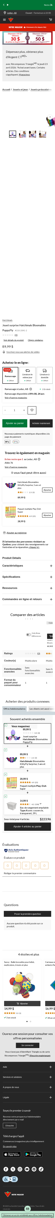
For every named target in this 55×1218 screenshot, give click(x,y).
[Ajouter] (47, 490)
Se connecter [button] (27, 1045)
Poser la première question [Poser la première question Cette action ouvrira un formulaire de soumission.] (27, 913)
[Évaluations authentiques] (16, 850)
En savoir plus (10, 1146)
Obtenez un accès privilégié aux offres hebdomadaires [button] (27, 1215)
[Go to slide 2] (22, 134)
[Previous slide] (3, 5)
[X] (13, 1169)
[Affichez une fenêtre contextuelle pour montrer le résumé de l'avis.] (41, 804)
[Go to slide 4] (42, 134)
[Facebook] (6, 1169)
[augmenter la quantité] (5, 410)
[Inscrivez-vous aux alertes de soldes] (21, 351)
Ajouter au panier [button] (15, 423)
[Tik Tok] (41, 1169)
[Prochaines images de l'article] (50, 117)
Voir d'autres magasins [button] (16, 397)
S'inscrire (9, 1125)
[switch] (30, 634)
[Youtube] (27, 1169)
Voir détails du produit (14, 340)
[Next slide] (51, 5)
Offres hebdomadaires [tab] (15, 708)
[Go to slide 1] (12, 134)
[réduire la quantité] (24, 410)
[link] (11, 335)
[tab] (10, 375)
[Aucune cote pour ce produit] (8, 335)
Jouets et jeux (20, 89)
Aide (27, 1066)
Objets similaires (35, 340)
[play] (7, 5)
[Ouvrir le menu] (4, 20)
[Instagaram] (20, 1169)
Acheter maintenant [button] (41, 423)
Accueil (6, 89)
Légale (27, 1097)
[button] (30, 389)
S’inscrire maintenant (39, 1055)
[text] (36, 732)
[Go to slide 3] (32, 134)
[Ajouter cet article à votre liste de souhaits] (32, 410)
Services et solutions (27, 1077)
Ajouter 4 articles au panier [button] (27, 826)
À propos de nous (27, 1087)
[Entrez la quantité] (14, 410)
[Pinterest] (34, 1169)
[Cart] (51, 20)
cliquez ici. (34, 547)
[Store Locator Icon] (4, 13)
